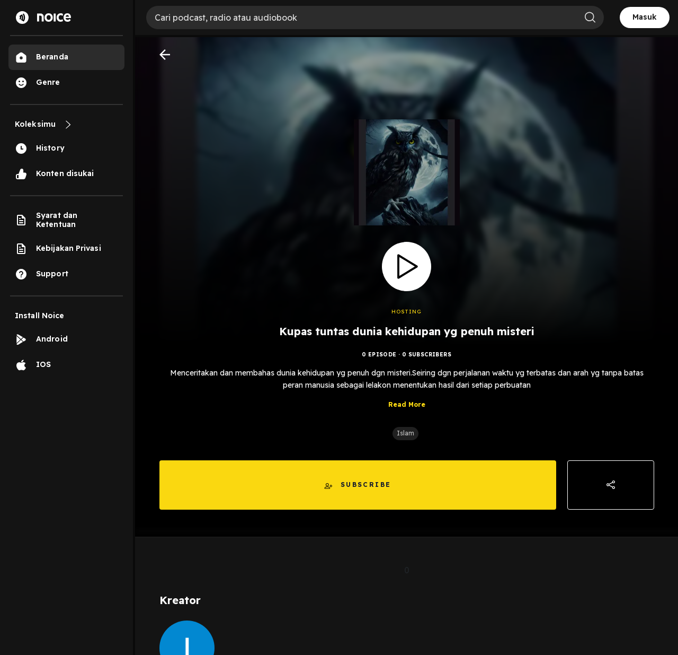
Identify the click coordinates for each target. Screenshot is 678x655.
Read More (406, 404)
